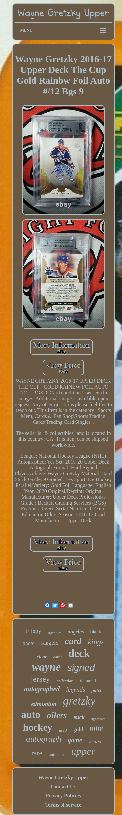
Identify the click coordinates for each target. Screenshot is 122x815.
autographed (42, 689)
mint (97, 728)
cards (57, 657)
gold (78, 729)
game (75, 740)
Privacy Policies (63, 795)
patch (96, 690)
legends (75, 689)
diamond (88, 681)
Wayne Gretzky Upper (63, 777)
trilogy (33, 631)
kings (96, 642)
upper (83, 751)
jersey (40, 679)
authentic (56, 754)
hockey (37, 727)
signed (81, 668)
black (95, 631)
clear (42, 656)
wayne (46, 667)
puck (79, 717)
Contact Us (63, 786)
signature (54, 633)
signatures (98, 719)
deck (79, 653)
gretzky (79, 700)
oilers (57, 715)
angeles (76, 631)
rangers (49, 642)
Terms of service (63, 805)
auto (31, 714)
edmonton (44, 703)
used (63, 730)
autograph (43, 739)
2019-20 (95, 742)
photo (28, 643)
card (73, 641)
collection (65, 681)
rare (36, 753)
